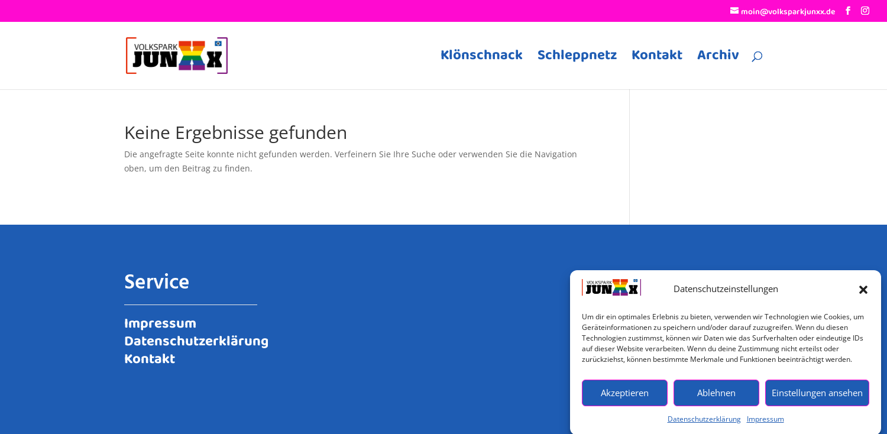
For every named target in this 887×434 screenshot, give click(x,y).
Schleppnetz (577, 59)
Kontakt (657, 59)
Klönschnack (482, 59)
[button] (863, 293)
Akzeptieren (625, 396)
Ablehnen (716, 396)
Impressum (765, 422)
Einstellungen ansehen (817, 396)
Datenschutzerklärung (704, 422)
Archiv (718, 59)
